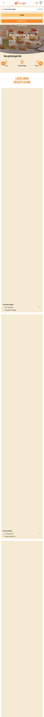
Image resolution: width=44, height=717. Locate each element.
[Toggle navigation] (3, 2)
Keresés (22, 15)
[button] (3, 63)
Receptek (39, 9)
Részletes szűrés (22, 21)
